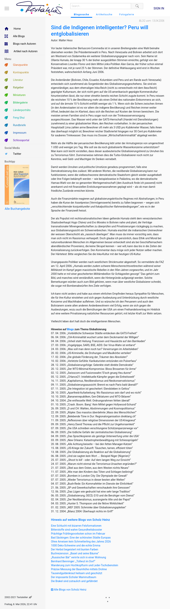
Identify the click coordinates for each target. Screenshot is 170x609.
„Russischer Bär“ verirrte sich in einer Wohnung (78, 557)
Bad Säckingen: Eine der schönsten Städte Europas (81, 537)
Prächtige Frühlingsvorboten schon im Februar (78, 533)
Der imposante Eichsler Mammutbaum (73, 577)
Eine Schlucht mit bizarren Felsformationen (76, 525)
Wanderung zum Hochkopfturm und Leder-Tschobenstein (84, 565)
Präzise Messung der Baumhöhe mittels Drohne (79, 569)
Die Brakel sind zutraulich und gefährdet (74, 581)
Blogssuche (81, 14)
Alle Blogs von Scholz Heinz (69, 589)
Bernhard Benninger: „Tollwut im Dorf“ (73, 561)
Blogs (70, 329)
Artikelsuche (104, 14)
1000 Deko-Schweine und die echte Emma (75, 545)
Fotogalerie (126, 14)
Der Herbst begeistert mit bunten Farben (74, 549)
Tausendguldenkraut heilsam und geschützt (76, 573)
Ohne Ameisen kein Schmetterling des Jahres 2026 (81, 541)
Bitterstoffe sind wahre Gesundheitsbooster (76, 529)
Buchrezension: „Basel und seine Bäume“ (75, 553)
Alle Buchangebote (17, 209)
